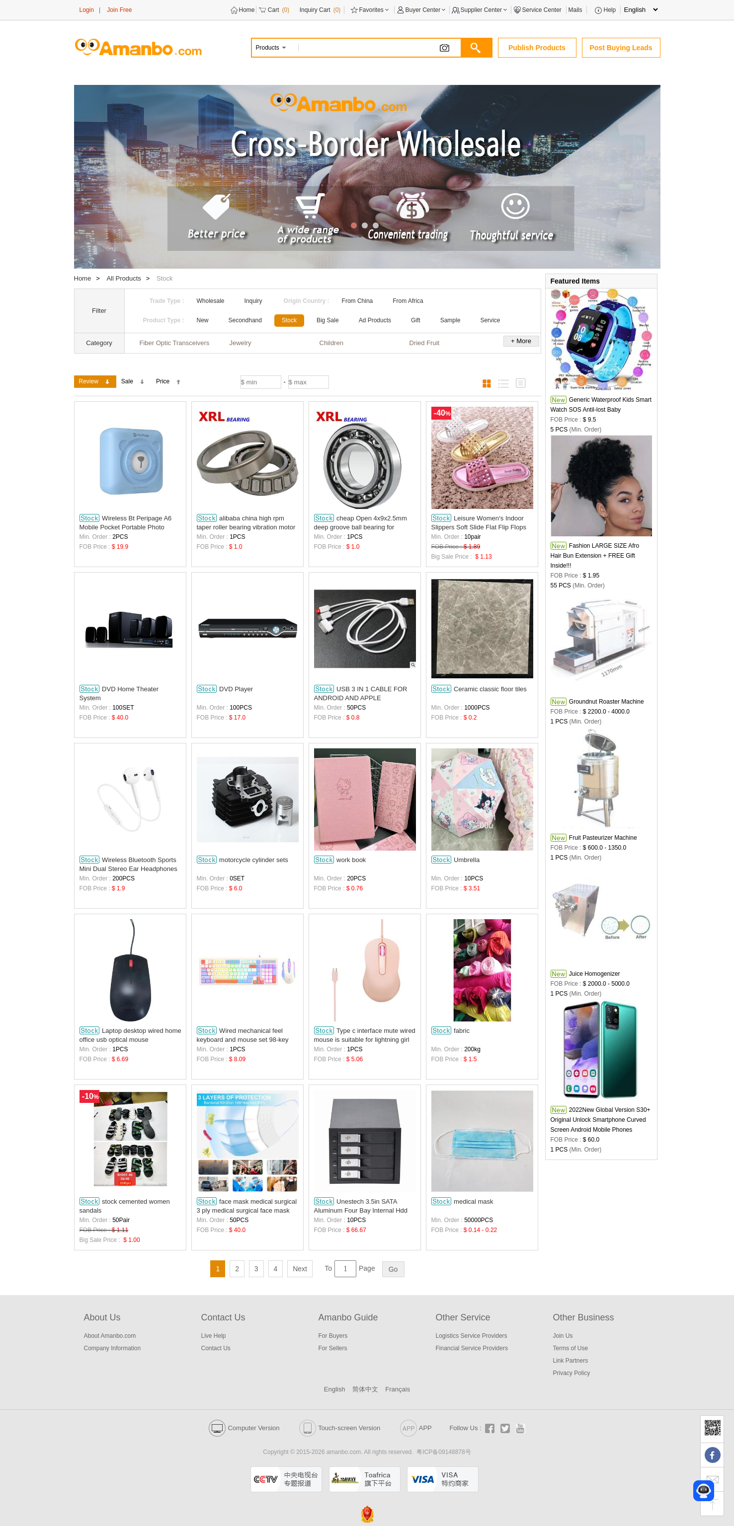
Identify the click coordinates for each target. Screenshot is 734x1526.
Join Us (563, 1335)
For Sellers (333, 1348)
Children (331, 343)
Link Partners (570, 1360)
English (334, 1389)
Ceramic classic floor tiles (479, 689)
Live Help (213, 1335)
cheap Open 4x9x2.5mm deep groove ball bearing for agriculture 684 (360, 522)
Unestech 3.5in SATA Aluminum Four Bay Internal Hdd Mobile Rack (361, 1206)
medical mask (462, 1201)
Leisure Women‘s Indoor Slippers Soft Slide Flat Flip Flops (478, 522)
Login (87, 9)
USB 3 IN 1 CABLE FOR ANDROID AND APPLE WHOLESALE (361, 693)
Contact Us (216, 1348)
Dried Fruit (424, 343)
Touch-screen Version (339, 1428)
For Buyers (333, 1335)
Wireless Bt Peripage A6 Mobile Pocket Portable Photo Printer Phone (126, 522)
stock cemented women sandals (125, 1205)
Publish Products (537, 48)
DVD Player (225, 689)
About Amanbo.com (110, 1335)
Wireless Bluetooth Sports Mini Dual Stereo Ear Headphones (128, 864)
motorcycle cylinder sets (242, 860)
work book (340, 860)
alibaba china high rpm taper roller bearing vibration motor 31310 (246, 522)
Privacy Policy (571, 1373)
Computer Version (244, 1428)
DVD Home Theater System (119, 693)
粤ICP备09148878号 (443, 1452)
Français (397, 1389)
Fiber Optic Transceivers (175, 343)
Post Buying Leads (620, 48)
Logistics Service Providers (471, 1335)
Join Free (119, 9)
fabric (450, 1030)
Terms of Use (570, 1348)
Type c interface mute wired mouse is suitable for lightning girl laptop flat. (364, 1035)
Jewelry (240, 343)
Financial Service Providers (472, 1348)
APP (416, 1428)
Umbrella (455, 860)
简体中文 (365, 1389)
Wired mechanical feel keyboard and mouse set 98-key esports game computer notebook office (245, 1035)
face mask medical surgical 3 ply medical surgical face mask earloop (247, 1206)
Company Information (112, 1348)
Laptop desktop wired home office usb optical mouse (130, 1034)
